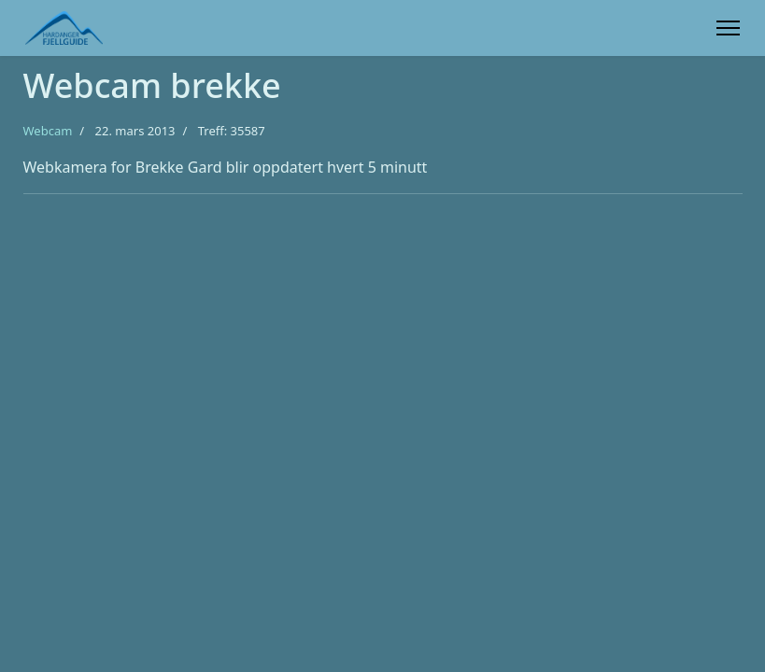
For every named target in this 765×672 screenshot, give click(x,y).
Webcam (48, 130)
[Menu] (728, 28)
